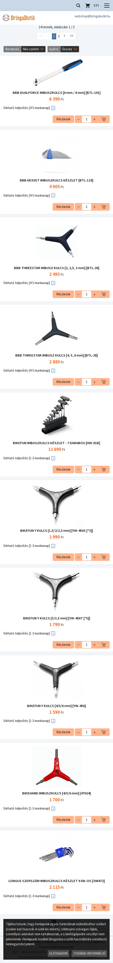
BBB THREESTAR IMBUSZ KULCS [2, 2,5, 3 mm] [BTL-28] (56, 268)
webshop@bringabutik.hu (92, 16)
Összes (67, 49)
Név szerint (31, 49)
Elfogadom (58, 953)
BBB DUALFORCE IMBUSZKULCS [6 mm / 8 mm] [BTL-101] (57, 92)
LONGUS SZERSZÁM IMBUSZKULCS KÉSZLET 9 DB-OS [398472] (56, 880)
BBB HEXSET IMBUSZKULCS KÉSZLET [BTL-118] (56, 180)
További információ (89, 953)
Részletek (63, 119)
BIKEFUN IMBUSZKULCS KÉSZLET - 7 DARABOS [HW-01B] (56, 443)
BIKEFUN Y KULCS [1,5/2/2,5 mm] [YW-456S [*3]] (56, 530)
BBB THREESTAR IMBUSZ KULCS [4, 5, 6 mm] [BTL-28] (56, 355)
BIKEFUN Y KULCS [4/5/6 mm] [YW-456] (56, 705)
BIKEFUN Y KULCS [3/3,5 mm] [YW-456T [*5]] (56, 618)
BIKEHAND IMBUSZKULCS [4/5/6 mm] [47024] (56, 793)
